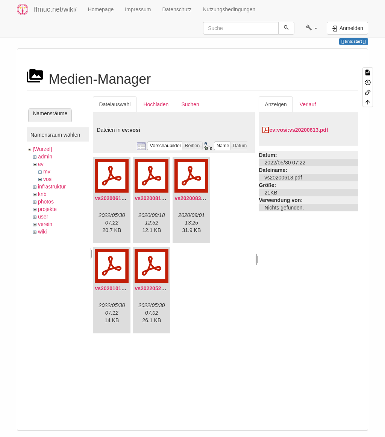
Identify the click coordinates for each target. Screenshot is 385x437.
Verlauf (308, 104)
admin (45, 157)
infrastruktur (52, 187)
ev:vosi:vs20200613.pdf (298, 130)
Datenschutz (176, 9)
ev (41, 164)
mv (46, 172)
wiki (42, 232)
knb (42, 194)
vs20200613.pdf (114, 198)
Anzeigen (275, 104)
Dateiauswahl (114, 104)
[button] (311, 28)
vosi (48, 179)
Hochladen (155, 104)
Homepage (101, 9)
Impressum (138, 9)
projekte (47, 209)
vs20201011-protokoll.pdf (126, 288)
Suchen (190, 104)
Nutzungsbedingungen (229, 9)
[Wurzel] (42, 149)
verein (45, 224)
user (43, 217)
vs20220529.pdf (154, 288)
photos (46, 202)
